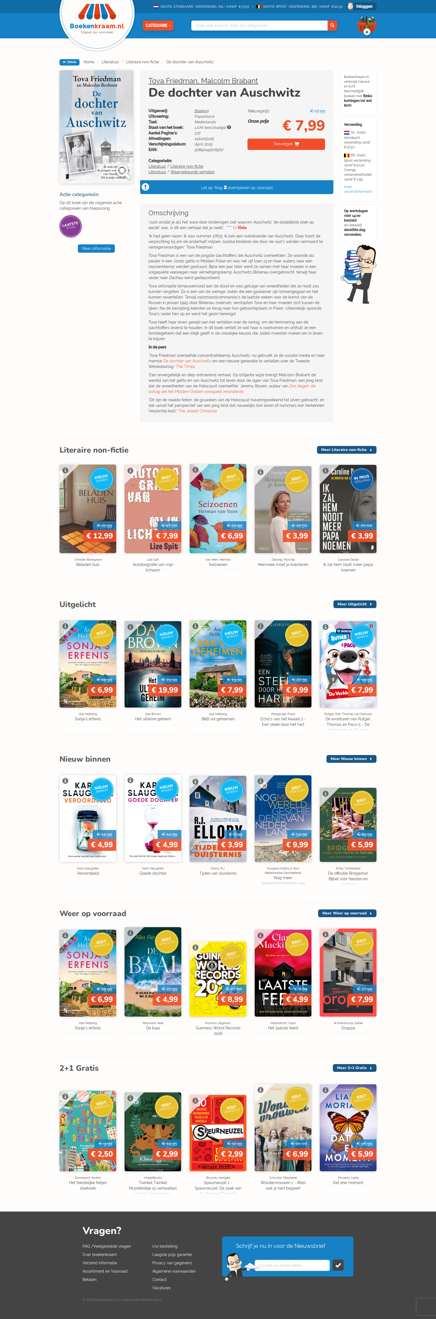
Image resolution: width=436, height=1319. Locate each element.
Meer (344, 449)
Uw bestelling (165, 1246)
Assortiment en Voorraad (105, 1271)
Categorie (158, 25)
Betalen (89, 1279)
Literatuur (110, 62)
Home (88, 62)
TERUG (69, 62)
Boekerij (201, 111)
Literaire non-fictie (142, 62)
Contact (159, 1279)
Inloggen (364, 6)
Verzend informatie (100, 1263)
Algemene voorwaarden (174, 1271)
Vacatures (161, 1288)
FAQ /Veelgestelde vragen (107, 1246)
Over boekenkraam (100, 1254)
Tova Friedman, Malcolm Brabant (203, 81)
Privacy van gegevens (172, 1263)
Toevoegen (283, 144)
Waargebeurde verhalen (192, 172)
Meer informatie (96, 248)
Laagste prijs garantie (172, 1254)
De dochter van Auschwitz (190, 62)
